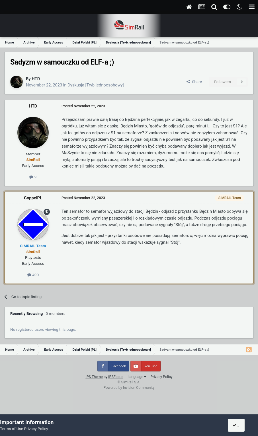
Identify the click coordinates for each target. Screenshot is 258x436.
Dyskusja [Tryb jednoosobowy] (95, 85)
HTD (36, 78)
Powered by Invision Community (128, 387)
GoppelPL (33, 198)
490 (33, 274)
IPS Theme (94, 377)
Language (137, 377)
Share (194, 81)
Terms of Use (11, 428)
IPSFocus (115, 377)
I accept (241, 425)
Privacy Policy (161, 377)
